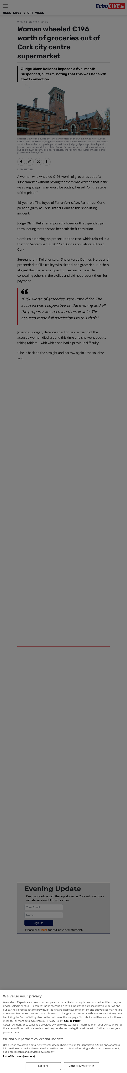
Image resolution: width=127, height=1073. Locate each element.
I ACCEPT (43, 1066)
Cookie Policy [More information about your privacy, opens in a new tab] (72, 1020)
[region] (63, 1031)
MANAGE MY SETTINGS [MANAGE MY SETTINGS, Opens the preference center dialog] (81, 1066)
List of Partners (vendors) (19, 1056)
